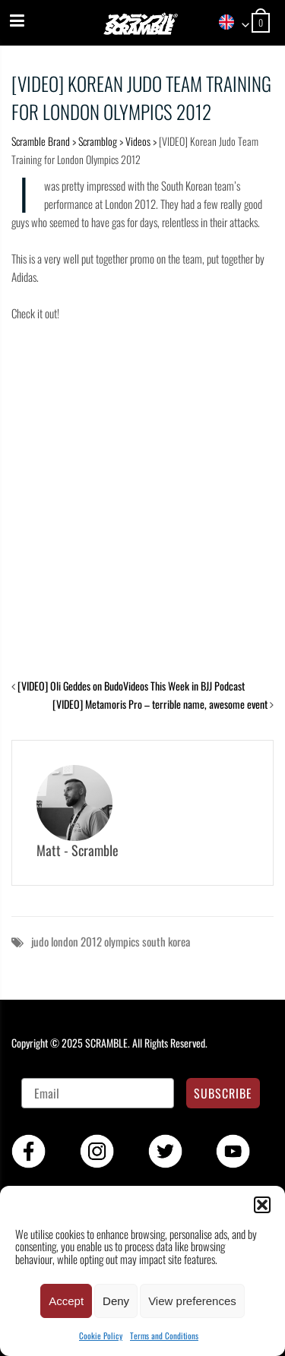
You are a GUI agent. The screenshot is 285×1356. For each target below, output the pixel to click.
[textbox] (229, 23)
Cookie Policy (100, 1335)
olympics (122, 941)
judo (40, 941)
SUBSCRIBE (223, 1093)
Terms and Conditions (164, 1335)
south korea (166, 941)
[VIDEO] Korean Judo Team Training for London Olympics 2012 (141, 97)
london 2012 (76, 941)
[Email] (97, 1093)
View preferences (192, 1300)
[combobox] (229, 23)
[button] (262, 1204)
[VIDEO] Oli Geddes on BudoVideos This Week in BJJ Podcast (131, 686)
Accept (66, 1300)
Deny (116, 1300)
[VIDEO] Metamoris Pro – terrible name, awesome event (160, 704)
